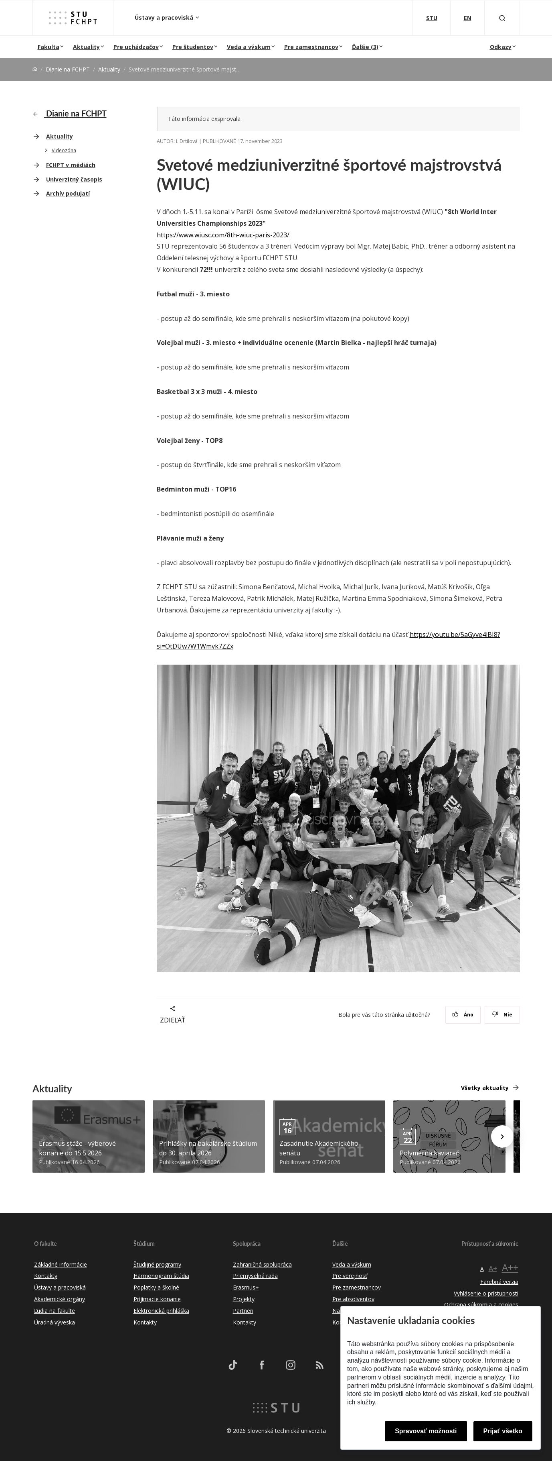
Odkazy (501, 47)
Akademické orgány (59, 1299)
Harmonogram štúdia (161, 1275)
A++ (510, 1267)
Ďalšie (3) (365, 47)
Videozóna (64, 150)
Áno (462, 1014)
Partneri (243, 1310)
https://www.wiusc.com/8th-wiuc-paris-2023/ (223, 235)
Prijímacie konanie (157, 1299)
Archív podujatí (68, 193)
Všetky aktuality (485, 1088)
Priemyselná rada (255, 1275)
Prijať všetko (503, 1431)
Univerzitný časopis (74, 179)
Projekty (244, 1299)
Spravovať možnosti (426, 1431)
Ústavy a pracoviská (165, 17)
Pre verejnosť (349, 1275)
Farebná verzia (499, 1282)
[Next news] (502, 1136)
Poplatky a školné (156, 1287)
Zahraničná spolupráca (262, 1264)
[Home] (34, 69)
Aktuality (86, 47)
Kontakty (45, 1275)
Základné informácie (60, 1264)
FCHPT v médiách (70, 165)
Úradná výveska (54, 1322)
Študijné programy (157, 1264)
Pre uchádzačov (136, 47)
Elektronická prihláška (161, 1310)
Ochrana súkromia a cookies (481, 1304)
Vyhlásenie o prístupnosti (486, 1293)
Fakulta (48, 47)
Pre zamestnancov (311, 47)
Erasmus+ (246, 1287)
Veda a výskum (249, 47)
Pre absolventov (353, 1299)
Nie (502, 1014)
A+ (493, 1268)
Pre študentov (192, 47)
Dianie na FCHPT (68, 69)
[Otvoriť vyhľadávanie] (502, 17)
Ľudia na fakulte (54, 1310)
